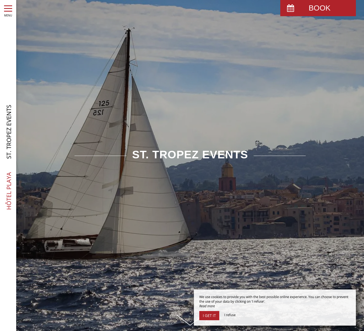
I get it (209, 315)
